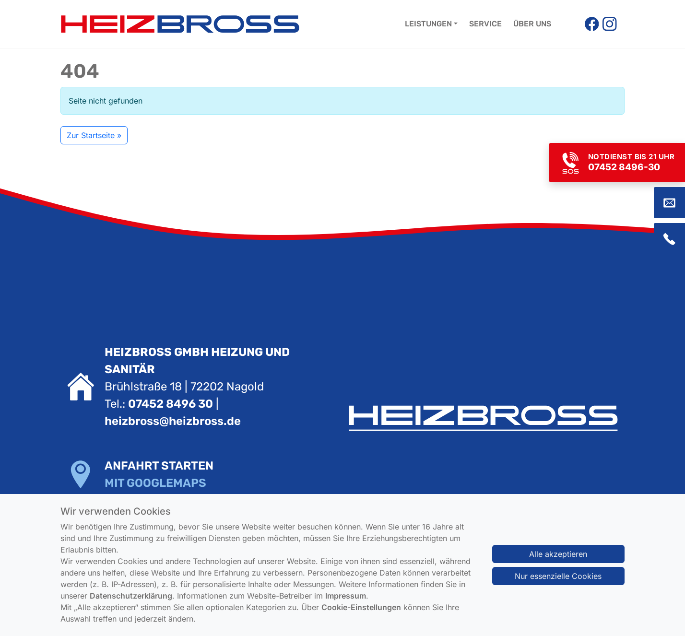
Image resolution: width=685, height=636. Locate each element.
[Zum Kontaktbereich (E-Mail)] (669, 202)
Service (485, 23)
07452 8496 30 (170, 404)
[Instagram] (609, 24)
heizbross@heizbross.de (173, 421)
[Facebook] (592, 24)
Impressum (345, 604)
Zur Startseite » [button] (94, 135)
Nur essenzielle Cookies (558, 584)
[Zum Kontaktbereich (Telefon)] (669, 238)
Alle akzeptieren (558, 562)
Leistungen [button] (428, 23)
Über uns (532, 23)
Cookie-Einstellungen (361, 615)
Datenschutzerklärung (131, 604)
